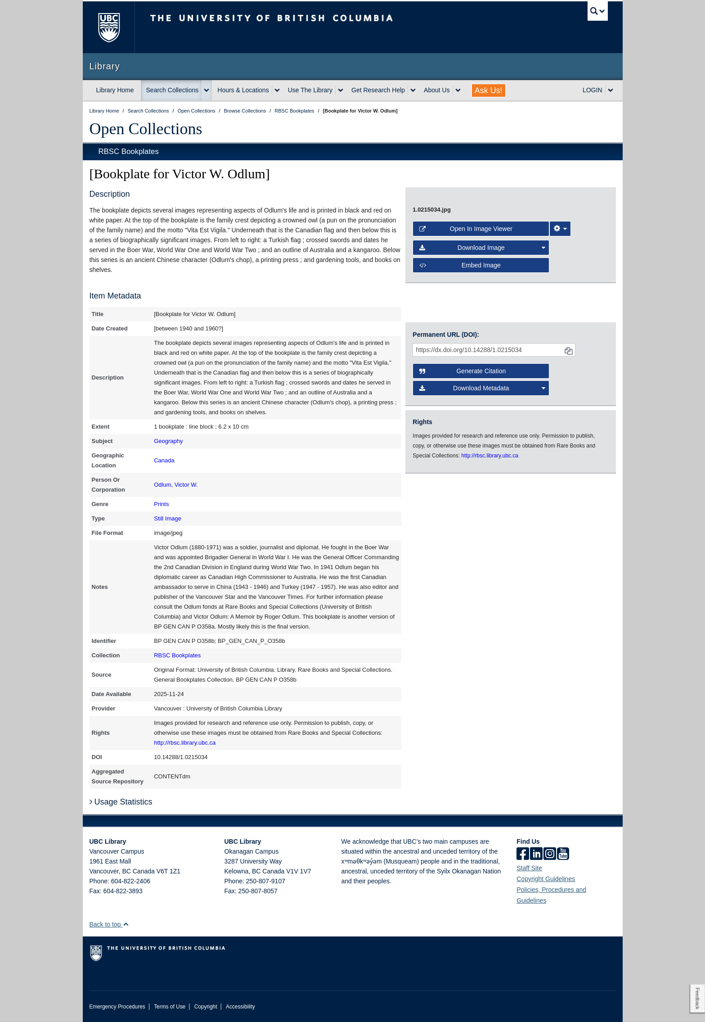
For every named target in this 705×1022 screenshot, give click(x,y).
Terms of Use (169, 1007)
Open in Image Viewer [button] (465, 228)
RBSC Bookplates (129, 151)
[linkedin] (536, 854)
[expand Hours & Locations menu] (277, 90)
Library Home (115, 90)
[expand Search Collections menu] (206, 90)
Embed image (460, 265)
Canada (164, 460)
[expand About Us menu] (458, 90)
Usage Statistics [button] (121, 801)
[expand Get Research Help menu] (413, 90)
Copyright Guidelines (545, 878)
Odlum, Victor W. (176, 484)
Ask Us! (489, 90)
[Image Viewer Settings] (560, 228)
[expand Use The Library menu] (340, 90)
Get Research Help (378, 90)
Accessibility (240, 1007)
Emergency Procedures (117, 1007)
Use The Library (310, 90)
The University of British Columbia (109, 27)
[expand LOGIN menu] (610, 90)
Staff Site (529, 868)
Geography (168, 441)
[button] (125, 924)
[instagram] (549, 854)
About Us (437, 90)
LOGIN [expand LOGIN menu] (592, 90)
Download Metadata (482, 388)
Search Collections (172, 90)
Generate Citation (462, 371)
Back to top (110, 924)
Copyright (205, 1007)
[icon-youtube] (563, 854)
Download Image (482, 247)
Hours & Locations (243, 90)
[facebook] (522, 854)
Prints (161, 504)
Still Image (167, 518)
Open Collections (146, 129)
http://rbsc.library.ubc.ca (185, 742)
